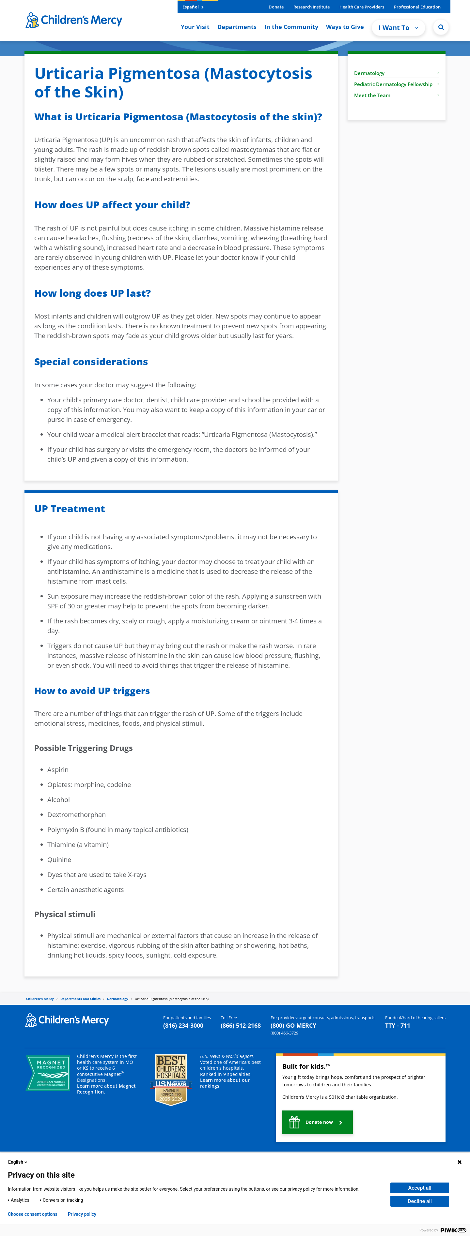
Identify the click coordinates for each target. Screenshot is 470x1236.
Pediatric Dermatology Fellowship (396, 84)
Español (193, 7)
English (18, 1162)
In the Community (291, 27)
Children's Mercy (40, 998)
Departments (237, 27)
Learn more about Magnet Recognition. (106, 1089)
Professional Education (417, 7)
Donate (276, 7)
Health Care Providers (361, 7)
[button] (441, 27)
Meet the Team (396, 95)
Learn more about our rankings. (225, 1083)
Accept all (419, 1188)
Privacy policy (82, 1214)
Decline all (420, 1201)
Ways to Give (345, 27)
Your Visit (195, 27)
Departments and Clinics (80, 998)
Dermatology (396, 73)
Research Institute (311, 7)
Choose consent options (32, 1214)
